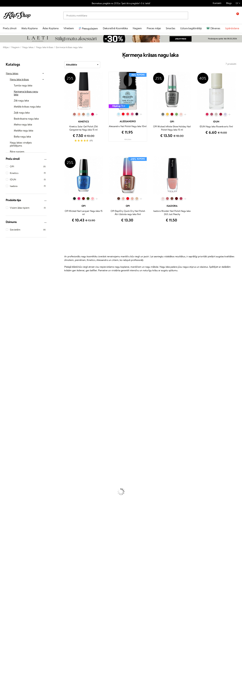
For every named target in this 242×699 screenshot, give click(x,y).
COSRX (4, 341)
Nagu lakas (12, 73)
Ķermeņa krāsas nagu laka (26, 93)
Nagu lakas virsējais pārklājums (21, 144)
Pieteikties (18, 637)
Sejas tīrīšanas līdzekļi (11, 481)
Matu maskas (6, 448)
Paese (3, 356)
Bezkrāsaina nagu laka (26, 118)
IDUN (3, 418)
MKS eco (4, 352)
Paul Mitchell (7, 422)
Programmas (92, 568)
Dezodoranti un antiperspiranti (16, 488)
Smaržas (170, 28)
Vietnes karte (13, 586)
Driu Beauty (6, 363)
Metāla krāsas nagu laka (27, 106)
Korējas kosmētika (9, 496)
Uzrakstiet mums (11, 658)
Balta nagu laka (22, 136)
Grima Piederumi (9, 503)
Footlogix (5, 396)
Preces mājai (154, 28)
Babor (3, 297)
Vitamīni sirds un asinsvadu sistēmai (18, 554)
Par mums (50, 571)
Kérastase (5, 304)
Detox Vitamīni (8, 543)
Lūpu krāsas (6, 525)
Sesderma (5, 308)
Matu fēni (5, 459)
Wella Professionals (10, 367)
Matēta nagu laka (23, 130)
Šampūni (4, 440)
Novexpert (5, 433)
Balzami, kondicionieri (11, 444)
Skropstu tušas (7, 518)
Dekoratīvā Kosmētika (115, 28)
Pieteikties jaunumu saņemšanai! (25, 622)
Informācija (12, 568)
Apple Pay (11, 575)
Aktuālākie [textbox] (71, 64)
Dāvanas (215, 28)
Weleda (4, 415)
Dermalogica (7, 330)
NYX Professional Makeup (13, 345)
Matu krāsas (6, 466)
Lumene (4, 429)
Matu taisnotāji (8, 455)
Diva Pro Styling (8, 374)
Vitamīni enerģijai (9, 536)
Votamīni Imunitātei (10, 551)
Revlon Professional (10, 382)
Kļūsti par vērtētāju (95, 575)
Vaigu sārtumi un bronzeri (13, 521)
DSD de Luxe (7, 360)
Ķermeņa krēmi (8, 473)
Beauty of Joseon (9, 326)
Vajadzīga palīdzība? (13, 647)
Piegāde (49, 586)
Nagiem (137, 28)
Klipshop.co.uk (92, 596)
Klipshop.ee (91, 600)
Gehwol (4, 323)
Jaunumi (13, 618)
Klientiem (51, 568)
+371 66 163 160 (11, 651)
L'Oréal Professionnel (11, 290)
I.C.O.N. (4, 319)
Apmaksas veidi (53, 582)
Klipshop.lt (90, 593)
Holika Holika (7, 404)
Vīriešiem (69, 28)
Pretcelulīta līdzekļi (10, 485)
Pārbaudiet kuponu (55, 593)
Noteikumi (11, 571)
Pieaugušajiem (90, 28)
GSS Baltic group (94, 589)
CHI (2, 400)
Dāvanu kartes (131, 568)
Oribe (3, 385)
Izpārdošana (232, 28)
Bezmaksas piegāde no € (20, 558)
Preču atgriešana (74, 558)
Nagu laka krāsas (19, 79)
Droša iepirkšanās (192, 558)
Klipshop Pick (92, 582)
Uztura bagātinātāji (191, 28)
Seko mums (9, 671)
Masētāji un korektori (11, 507)
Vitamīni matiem (9, 529)
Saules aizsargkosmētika (12, 492)
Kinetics (4, 393)
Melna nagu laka (23, 124)
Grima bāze (6, 499)
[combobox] (82, 64)
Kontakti (217, 3)
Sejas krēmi (6, 470)
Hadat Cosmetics (9, 301)
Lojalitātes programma (96, 579)
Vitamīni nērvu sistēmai (12, 547)
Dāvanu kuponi (52, 590)
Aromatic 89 (7, 389)
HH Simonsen (7, 407)
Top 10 (88, 571)
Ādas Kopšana (51, 28)
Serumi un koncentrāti (12, 477)
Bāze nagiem (17, 151)
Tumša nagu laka (23, 85)
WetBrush (5, 378)
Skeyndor (5, 371)
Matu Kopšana (29, 28)
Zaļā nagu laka (22, 112)
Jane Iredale (6, 315)
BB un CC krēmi (8, 514)
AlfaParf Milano (8, 411)
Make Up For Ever (9, 426)
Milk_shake (5, 293)
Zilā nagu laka (21, 100)
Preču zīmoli (9, 28)
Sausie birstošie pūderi (11, 510)
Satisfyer (4, 338)
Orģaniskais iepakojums (136, 558)
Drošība (10, 582)
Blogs (229, 3)
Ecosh (3, 348)
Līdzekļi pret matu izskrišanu (14, 451)
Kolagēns (4, 532)
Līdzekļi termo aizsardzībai (13, 463)
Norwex (4, 312)
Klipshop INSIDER (15, 579)
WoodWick (6, 334)
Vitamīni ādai (7, 540)
